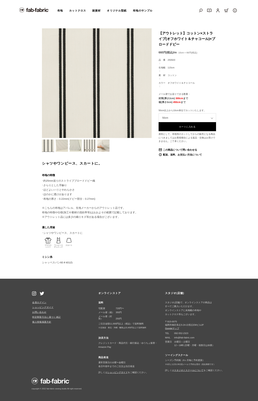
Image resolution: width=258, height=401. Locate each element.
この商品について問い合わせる (180, 149)
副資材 (96, 10)
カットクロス (77, 10)
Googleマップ (172, 328)
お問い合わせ (39, 312)
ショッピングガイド (43, 307)
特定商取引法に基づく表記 (46, 317)
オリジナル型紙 (117, 10)
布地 (60, 10)
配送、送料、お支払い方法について (182, 154)
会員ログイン (39, 302)
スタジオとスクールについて (189, 370)
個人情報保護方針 (41, 322)
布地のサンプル (143, 10)
